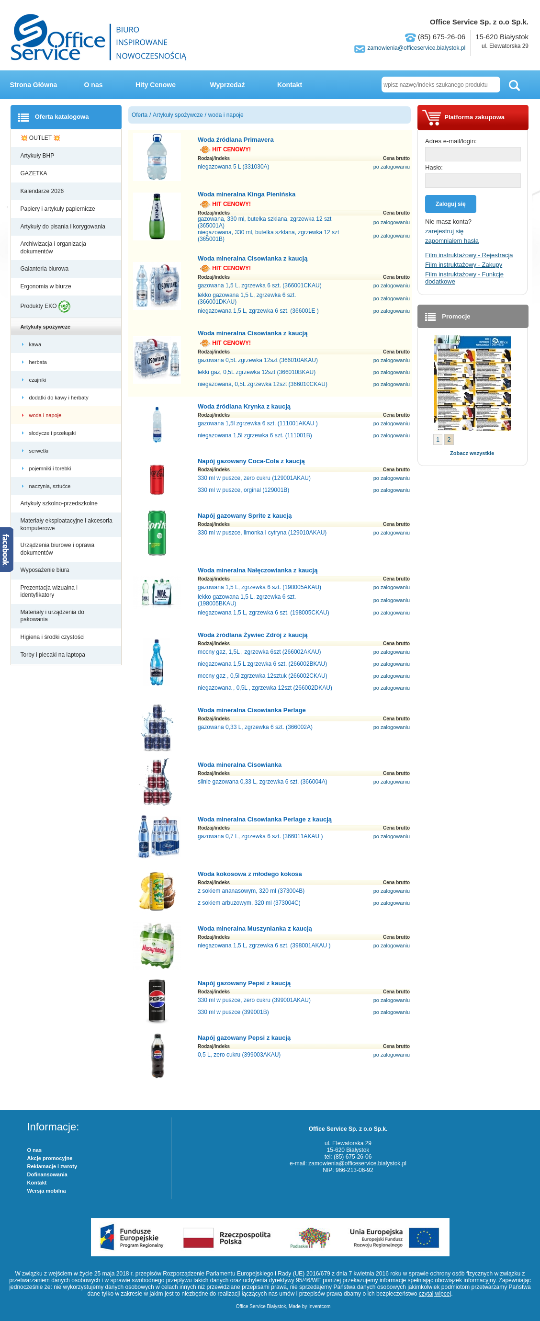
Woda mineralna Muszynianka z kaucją (255, 928)
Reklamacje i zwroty (52, 1166)
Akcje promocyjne (50, 1158)
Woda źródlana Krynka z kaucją (244, 406)
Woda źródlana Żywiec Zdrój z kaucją (252, 634)
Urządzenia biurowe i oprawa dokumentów (58, 549)
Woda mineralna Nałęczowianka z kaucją (257, 570)
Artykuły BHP (38, 155)
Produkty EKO (45, 306)
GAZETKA (35, 173)
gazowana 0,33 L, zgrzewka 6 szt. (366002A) (255, 727)
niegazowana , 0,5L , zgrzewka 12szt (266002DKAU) (265, 687)
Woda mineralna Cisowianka (239, 764)
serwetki (39, 451)
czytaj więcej (435, 1293)
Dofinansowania (47, 1174)
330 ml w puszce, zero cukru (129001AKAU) (254, 478)
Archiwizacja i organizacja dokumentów (53, 247)
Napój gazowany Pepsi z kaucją (244, 983)
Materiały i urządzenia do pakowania (52, 616)
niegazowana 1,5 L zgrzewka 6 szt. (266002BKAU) (262, 663)
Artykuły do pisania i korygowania (64, 226)
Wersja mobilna (46, 1191)
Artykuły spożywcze (46, 327)
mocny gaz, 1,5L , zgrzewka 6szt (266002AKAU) (259, 652)
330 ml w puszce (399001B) (233, 1012)
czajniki (39, 380)
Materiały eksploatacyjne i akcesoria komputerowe (66, 524)
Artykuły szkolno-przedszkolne (60, 503)
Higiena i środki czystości (53, 637)
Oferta (139, 115)
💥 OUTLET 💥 (41, 138)
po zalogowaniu (391, 167)
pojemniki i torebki (51, 468)
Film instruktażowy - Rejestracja (469, 255)
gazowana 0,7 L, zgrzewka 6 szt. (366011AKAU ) (260, 836)
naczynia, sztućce (50, 486)
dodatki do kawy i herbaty (59, 397)
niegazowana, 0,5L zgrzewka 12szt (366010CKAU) (262, 384)
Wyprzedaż (227, 85)
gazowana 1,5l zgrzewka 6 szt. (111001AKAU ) (258, 423)
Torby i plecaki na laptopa (55, 654)
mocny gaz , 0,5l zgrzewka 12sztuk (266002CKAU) (262, 675)
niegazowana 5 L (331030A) (234, 166)
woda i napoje (46, 415)
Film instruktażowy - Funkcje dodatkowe (464, 278)
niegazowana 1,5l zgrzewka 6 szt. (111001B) (255, 435)
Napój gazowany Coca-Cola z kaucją (251, 461)
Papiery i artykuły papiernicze (59, 208)
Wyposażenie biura (46, 570)
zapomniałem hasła (452, 240)
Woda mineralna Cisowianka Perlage (252, 710)
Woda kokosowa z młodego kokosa (250, 873)
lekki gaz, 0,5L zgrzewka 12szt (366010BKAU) (256, 372)
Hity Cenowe (155, 85)
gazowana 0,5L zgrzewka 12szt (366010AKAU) (258, 360)
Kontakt (289, 85)
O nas (93, 85)
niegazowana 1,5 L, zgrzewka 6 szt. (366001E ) (258, 310)
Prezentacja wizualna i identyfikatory (49, 591)
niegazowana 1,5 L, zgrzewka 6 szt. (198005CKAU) (263, 612)
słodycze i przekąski (53, 433)
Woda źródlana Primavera (236, 139)
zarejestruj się (444, 231)
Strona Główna (33, 85)
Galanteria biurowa (45, 268)
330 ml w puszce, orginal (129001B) (243, 490)
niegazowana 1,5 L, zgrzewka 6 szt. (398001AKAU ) (264, 945)
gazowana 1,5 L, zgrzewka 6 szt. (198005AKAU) (259, 587)
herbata (38, 362)
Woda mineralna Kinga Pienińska (246, 194)
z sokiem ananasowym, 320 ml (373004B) (251, 891)
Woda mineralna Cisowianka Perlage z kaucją (265, 819)
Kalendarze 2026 (43, 191)
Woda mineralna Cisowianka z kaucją (253, 258)
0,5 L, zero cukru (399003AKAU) (239, 1054)
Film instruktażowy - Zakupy (463, 264)
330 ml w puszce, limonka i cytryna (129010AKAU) (262, 532)
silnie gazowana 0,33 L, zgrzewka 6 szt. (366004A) (262, 781)
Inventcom (319, 1306)
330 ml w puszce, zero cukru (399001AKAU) (254, 1000)
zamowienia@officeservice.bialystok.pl (416, 48)
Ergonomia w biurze (47, 286)
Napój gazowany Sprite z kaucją (245, 515)
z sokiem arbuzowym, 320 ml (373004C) (249, 903)
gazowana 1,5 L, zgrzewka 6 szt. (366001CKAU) (260, 285)
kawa (36, 344)
